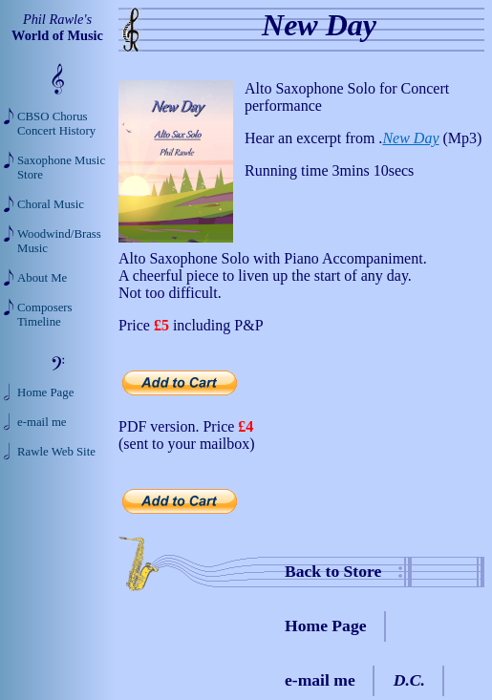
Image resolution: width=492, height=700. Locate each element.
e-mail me (320, 679)
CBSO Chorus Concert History (56, 124)
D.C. (409, 679)
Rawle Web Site (56, 451)
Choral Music (50, 204)
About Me (42, 278)
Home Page (326, 625)
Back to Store (333, 571)
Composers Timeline (45, 315)
